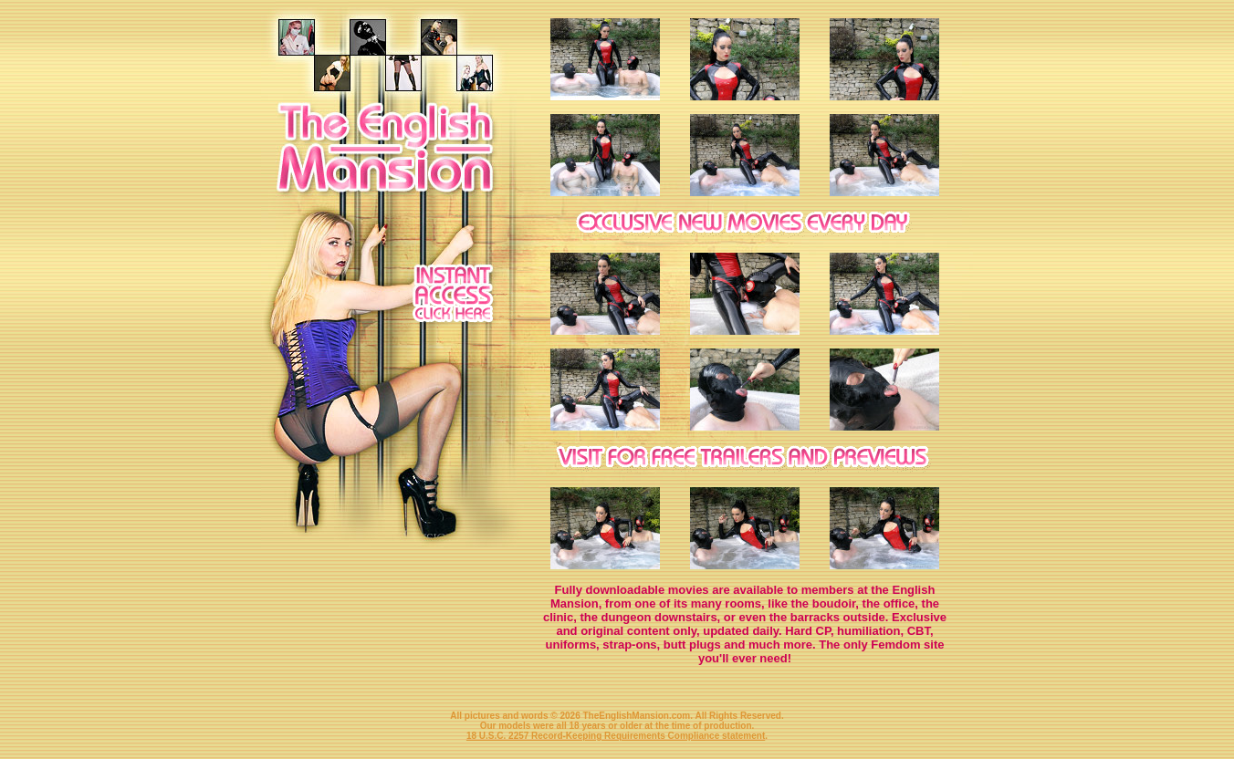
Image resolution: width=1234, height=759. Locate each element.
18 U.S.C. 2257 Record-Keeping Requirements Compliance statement (615, 736)
